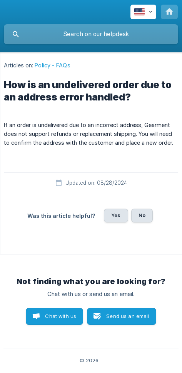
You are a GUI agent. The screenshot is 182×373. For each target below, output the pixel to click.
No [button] (142, 215)
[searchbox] (91, 34)
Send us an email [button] (127, 316)
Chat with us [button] (60, 316)
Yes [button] (115, 215)
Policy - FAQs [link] (52, 65)
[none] (143, 12)
